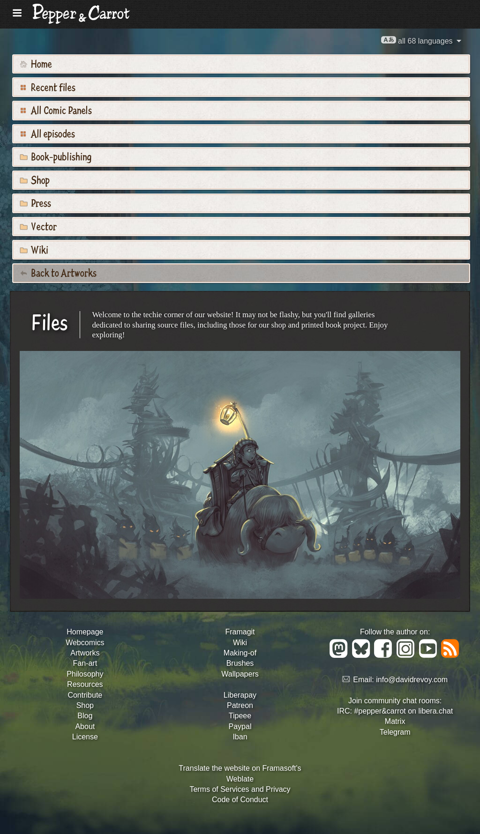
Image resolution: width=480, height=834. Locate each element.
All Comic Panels (56, 109)
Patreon (240, 705)
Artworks (84, 653)
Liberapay (240, 695)
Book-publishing (55, 156)
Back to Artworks (58, 272)
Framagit (240, 632)
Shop (35, 179)
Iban (239, 737)
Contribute (85, 695)
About (85, 726)
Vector (38, 225)
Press (35, 202)
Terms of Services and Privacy (239, 789)
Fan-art (85, 663)
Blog (84, 716)
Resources (85, 684)
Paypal (240, 726)
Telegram (395, 732)
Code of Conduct (240, 800)
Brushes (240, 663)
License (85, 737)
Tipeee (240, 716)
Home (36, 63)
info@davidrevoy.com (412, 680)
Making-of (240, 653)
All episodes (47, 133)
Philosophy (85, 674)
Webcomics (85, 643)
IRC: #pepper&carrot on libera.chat (395, 711)
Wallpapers (239, 674)
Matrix (395, 721)
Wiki (34, 249)
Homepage (85, 632)
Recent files (47, 86)
